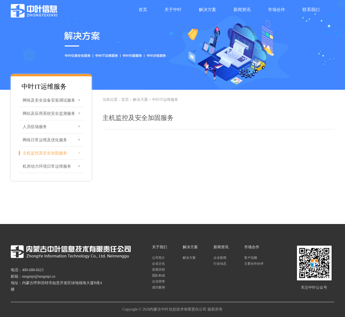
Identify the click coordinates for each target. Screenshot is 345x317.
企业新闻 (219, 257)
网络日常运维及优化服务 (45, 140)
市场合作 (276, 9)
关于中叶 (173, 9)
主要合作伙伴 (254, 263)
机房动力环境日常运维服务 (47, 166)
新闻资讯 (242, 9)
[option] (172, 45)
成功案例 (158, 287)
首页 (143, 9)
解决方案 (207, 9)
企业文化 (158, 263)
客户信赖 (250, 257)
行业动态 (219, 263)
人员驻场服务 (35, 127)
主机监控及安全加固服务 (45, 153)
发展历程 (158, 269)
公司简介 (158, 257)
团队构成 (158, 275)
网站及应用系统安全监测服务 (49, 113)
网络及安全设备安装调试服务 (49, 100)
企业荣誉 (158, 281)
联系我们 (311, 9)
